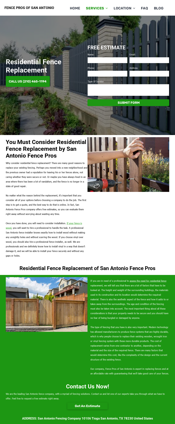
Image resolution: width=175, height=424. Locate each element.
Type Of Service (96, 81)
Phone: (91, 67)
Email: (133, 54)
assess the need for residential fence (148, 280)
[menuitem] (75, 8)
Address (134, 67)
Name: (91, 54)
